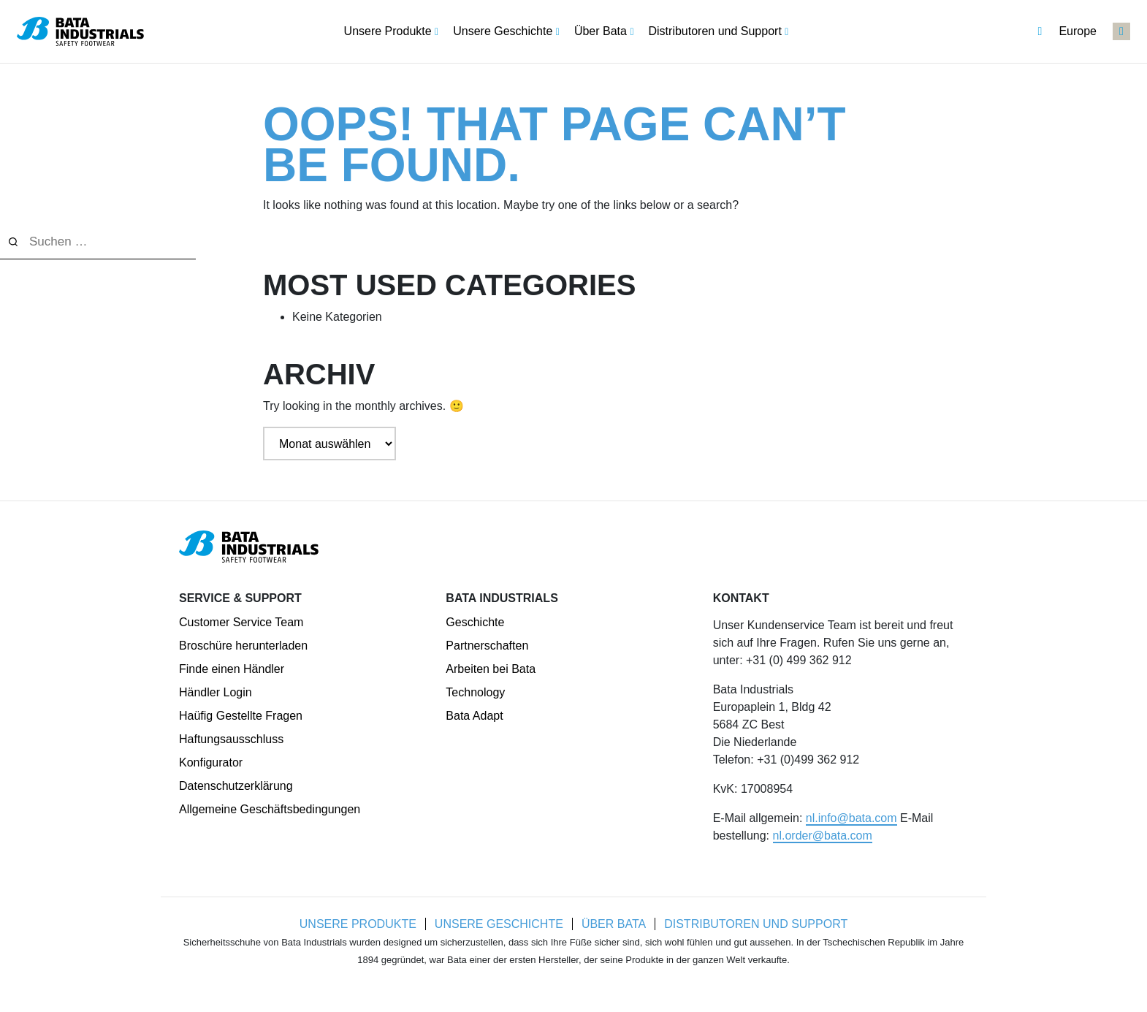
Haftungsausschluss (231, 739)
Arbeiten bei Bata (491, 669)
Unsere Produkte (356, 924)
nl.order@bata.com (822, 835)
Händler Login (215, 692)
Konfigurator (211, 762)
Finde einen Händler (231, 669)
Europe (1067, 31)
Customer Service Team (241, 622)
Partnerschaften (487, 645)
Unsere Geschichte (498, 924)
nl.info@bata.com (851, 818)
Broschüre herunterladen (243, 645)
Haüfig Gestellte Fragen (240, 715)
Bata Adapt (474, 715)
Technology (475, 692)
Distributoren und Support (757, 924)
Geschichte (475, 622)
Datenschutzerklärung (236, 786)
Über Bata (614, 924)
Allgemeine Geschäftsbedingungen (269, 809)
